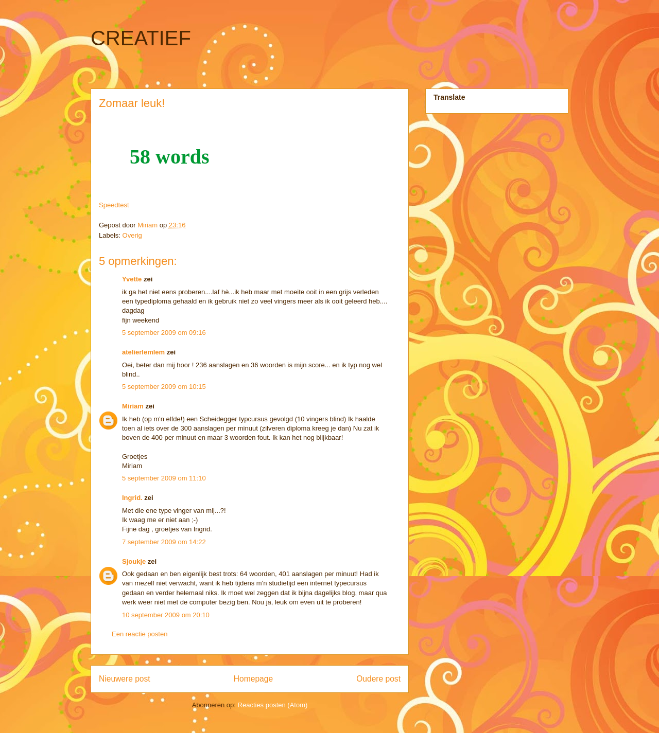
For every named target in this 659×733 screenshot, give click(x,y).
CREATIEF (141, 38)
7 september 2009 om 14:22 (164, 542)
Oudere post (378, 678)
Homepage (253, 678)
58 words (169, 156)
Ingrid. (132, 498)
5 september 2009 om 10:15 (164, 386)
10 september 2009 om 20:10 (166, 615)
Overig (132, 235)
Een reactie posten (139, 634)
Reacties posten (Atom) (273, 705)
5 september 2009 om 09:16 (164, 332)
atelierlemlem (143, 352)
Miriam (133, 406)
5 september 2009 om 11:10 (164, 478)
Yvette (132, 279)
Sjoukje (134, 561)
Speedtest (114, 205)
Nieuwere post (124, 678)
